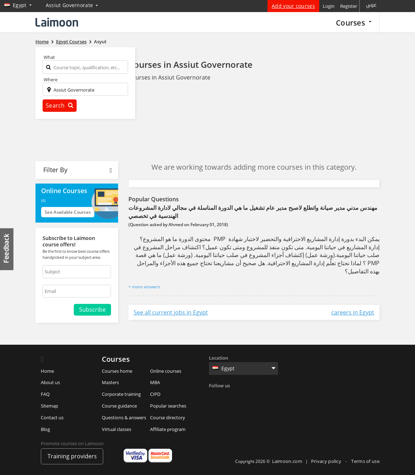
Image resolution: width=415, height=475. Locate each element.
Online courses (165, 371)
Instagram (259, 396)
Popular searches (168, 406)
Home (47, 371)
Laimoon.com (287, 461)
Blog (45, 429)
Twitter (229, 396)
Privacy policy (327, 461)
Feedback (7, 249)
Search (59, 105)
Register (348, 6)
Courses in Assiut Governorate (190, 64)
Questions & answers (124, 417)
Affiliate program (168, 429)
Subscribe (92, 309)
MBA (155, 382)
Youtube (273, 396)
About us (50, 382)
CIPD (155, 394)
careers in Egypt (352, 312)
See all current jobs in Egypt (171, 312)
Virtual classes (116, 429)
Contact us (52, 417)
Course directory (167, 417)
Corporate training (121, 394)
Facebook (215, 396)
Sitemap (49, 406)
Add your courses (293, 5)
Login (328, 6)
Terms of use (365, 461)
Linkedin (244, 396)
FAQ (45, 394)
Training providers (72, 456)
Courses (353, 22)
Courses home (117, 371)
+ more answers (144, 287)
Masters (110, 382)
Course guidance (119, 406)
